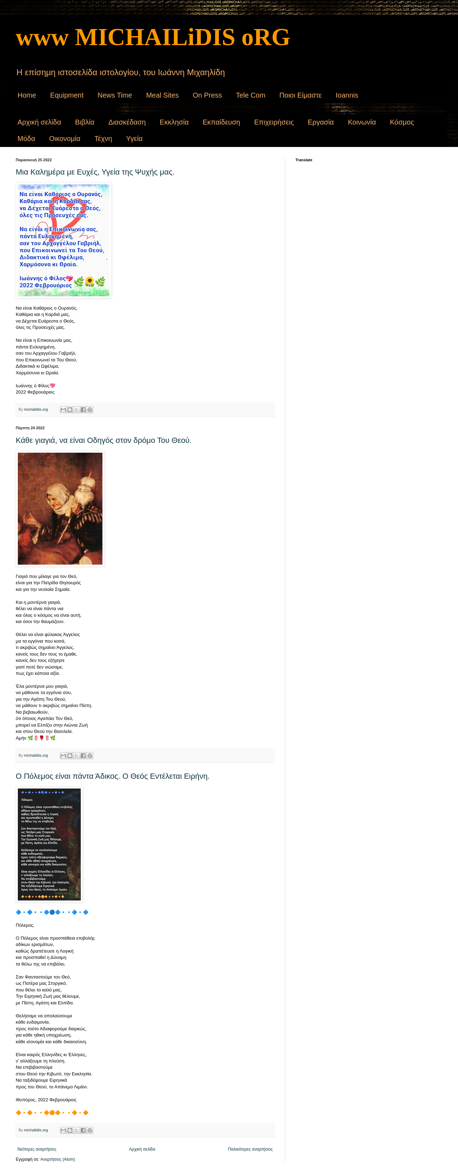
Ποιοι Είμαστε (300, 95)
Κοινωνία (362, 122)
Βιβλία (84, 122)
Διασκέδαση (127, 122)
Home (26, 95)
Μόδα (26, 138)
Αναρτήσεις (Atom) (57, 1159)
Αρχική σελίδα (39, 122)
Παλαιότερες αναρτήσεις (250, 1149)
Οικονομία (64, 138)
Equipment (67, 95)
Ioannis (347, 95)
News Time (115, 95)
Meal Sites (162, 95)
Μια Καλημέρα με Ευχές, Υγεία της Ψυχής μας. (95, 172)
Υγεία (134, 138)
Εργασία (321, 122)
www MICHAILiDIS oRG (153, 36)
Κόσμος (402, 122)
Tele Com (250, 95)
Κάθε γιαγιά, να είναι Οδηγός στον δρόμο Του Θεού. (104, 440)
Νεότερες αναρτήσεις (36, 1149)
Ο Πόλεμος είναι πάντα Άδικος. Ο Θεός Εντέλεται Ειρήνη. (113, 776)
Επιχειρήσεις (274, 122)
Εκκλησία (174, 122)
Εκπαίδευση (221, 122)
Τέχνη (103, 138)
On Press (207, 95)
